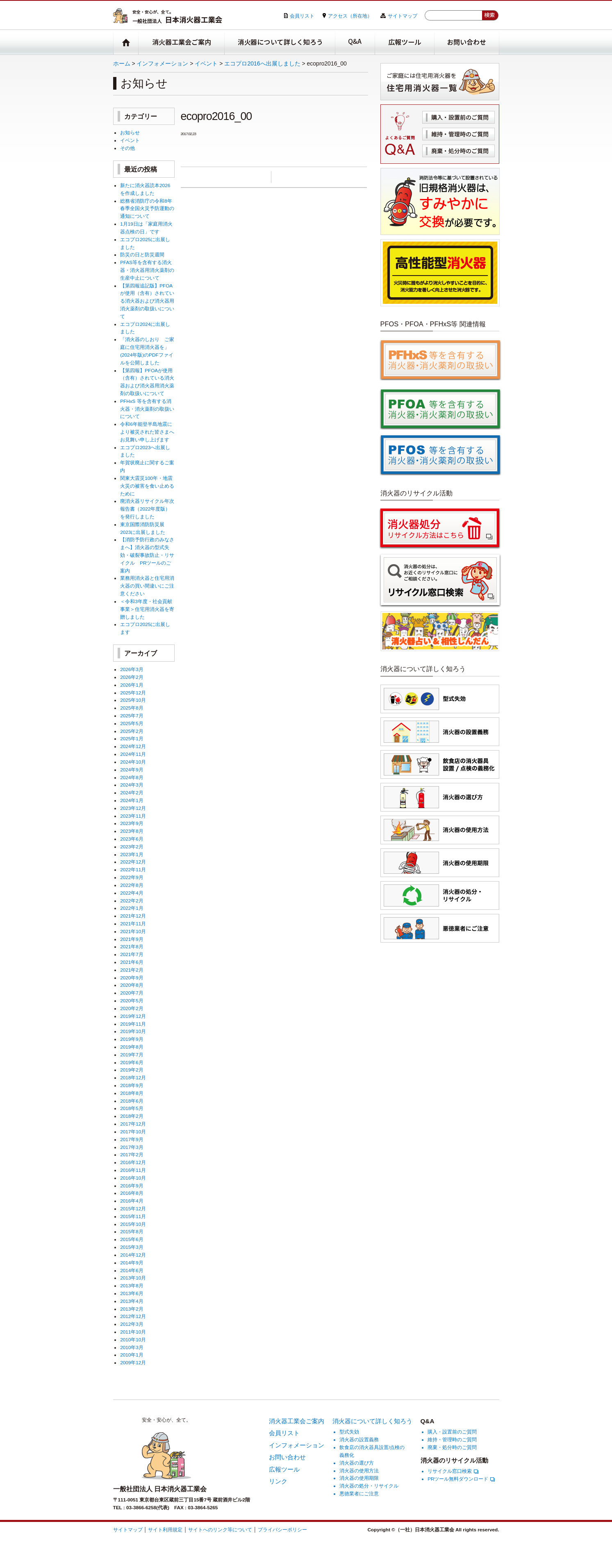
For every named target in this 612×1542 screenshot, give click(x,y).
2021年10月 (133, 931)
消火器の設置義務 (359, 1439)
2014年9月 (131, 1262)
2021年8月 (131, 946)
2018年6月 (131, 1100)
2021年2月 (131, 969)
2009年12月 (133, 1362)
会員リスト (302, 15)
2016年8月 (131, 1193)
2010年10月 (133, 1339)
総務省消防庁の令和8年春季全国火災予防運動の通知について (147, 208)
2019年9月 (131, 1039)
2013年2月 (131, 1308)
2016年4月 (131, 1200)
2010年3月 (131, 1347)
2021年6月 (131, 962)
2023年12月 (133, 808)
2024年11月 (133, 754)
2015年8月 (131, 1231)
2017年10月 (133, 1131)
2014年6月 (131, 1270)
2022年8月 (131, 885)
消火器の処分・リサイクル (368, 1485)
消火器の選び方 (356, 1462)
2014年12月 (133, 1254)
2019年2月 (131, 1069)
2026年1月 (131, 684)
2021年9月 (131, 939)
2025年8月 (131, 707)
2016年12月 (133, 1162)
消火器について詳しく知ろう (280, 42)
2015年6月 (131, 1239)
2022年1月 (131, 908)
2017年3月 (131, 1147)
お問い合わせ (467, 42)
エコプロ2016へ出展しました (262, 63)
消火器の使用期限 (359, 1478)
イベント (206, 63)
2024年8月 (131, 777)
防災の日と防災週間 (142, 254)
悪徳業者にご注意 (359, 1493)
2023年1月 (131, 854)
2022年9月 (131, 877)
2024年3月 (131, 784)
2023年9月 (131, 823)
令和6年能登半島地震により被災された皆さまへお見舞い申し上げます (147, 431)
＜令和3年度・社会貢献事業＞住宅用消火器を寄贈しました (147, 609)
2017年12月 (133, 1123)
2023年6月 (131, 838)
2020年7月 (131, 992)
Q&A (355, 42)
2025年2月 (131, 731)
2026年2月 (131, 677)
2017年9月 (131, 1139)
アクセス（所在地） (350, 15)
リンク (278, 1481)
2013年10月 (133, 1277)
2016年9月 (131, 1185)
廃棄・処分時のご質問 (458, 151)
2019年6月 (131, 1062)
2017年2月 (131, 1154)
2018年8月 (131, 1093)
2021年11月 (133, 923)
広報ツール (405, 42)
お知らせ (130, 132)
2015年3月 (131, 1247)
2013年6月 (131, 1293)
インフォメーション (162, 63)
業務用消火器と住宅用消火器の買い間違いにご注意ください (147, 585)
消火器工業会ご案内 (182, 42)
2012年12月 (133, 1316)
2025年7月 (131, 715)
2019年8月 (131, 1046)
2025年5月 (131, 723)
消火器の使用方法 (359, 1470)
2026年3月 (131, 669)
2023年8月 (131, 831)
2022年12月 (133, 861)
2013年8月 (131, 1285)
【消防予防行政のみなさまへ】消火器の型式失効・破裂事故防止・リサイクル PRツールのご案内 (147, 555)
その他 (127, 148)
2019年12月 (133, 1016)
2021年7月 (131, 954)
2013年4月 (131, 1301)
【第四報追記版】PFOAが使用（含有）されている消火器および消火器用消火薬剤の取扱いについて (147, 301)
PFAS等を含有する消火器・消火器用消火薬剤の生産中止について (147, 270)
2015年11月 (133, 1216)
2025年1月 (131, 738)
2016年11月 (133, 1170)
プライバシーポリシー (282, 1529)
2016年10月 (133, 1177)
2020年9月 (131, 977)
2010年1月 (131, 1354)
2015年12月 (133, 1208)
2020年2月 (131, 1008)
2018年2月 (131, 1116)
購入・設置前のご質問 (458, 117)
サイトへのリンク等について (220, 1529)
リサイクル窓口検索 (453, 1471)
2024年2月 (131, 792)
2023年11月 (133, 815)
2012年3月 (131, 1324)
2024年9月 (131, 769)
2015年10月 (133, 1224)
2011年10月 (133, 1331)
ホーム (121, 63)
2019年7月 (131, 1054)
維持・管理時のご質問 (458, 134)
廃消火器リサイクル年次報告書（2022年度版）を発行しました (147, 508)
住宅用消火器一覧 (439, 81)
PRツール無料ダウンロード (461, 1478)
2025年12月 (133, 692)
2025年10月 (133, 700)
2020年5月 (131, 1000)
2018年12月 (133, 1077)
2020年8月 (131, 985)
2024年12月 (133, 746)
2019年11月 (133, 1023)
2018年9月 (131, 1085)
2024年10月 (133, 761)
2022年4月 (131, 892)
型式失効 (349, 1431)
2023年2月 (131, 846)
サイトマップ (402, 15)
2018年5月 (131, 1108)
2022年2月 (131, 900)
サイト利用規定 (165, 1529)
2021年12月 (133, 915)
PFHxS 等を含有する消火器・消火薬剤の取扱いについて (147, 408)
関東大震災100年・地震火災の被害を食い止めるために (147, 485)
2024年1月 (131, 800)
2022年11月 (133, 869)
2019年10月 (133, 1031)
